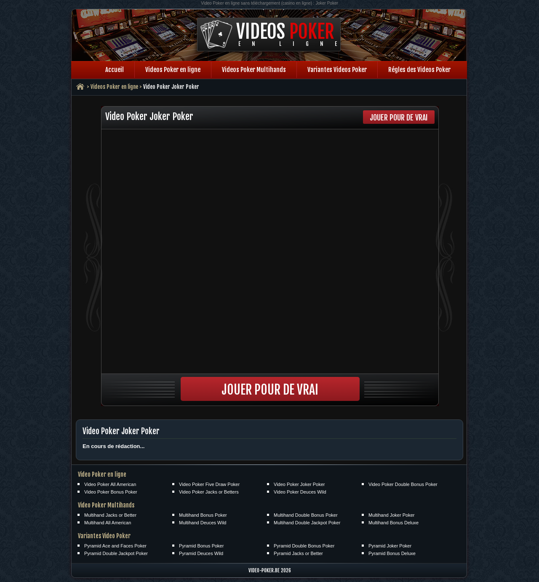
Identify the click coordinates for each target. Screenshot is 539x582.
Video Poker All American (110, 484)
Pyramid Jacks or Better (298, 553)
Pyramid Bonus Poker (201, 545)
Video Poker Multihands (106, 505)
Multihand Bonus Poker (203, 515)
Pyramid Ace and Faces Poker (115, 545)
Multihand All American (107, 522)
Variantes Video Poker (104, 535)
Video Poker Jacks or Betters (209, 491)
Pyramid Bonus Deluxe (392, 553)
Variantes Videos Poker (337, 70)
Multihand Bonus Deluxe (393, 522)
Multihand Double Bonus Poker (306, 515)
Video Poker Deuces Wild (300, 491)
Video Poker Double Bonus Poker (403, 484)
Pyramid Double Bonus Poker (304, 545)
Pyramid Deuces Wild (201, 553)
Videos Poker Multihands (254, 70)
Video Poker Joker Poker (299, 484)
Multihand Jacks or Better (110, 515)
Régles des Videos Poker (419, 70)
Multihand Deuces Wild (203, 522)
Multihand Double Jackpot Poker (307, 522)
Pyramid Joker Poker (389, 545)
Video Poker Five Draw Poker (209, 484)
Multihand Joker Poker (391, 515)
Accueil (114, 70)
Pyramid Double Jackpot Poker (116, 553)
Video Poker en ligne (102, 474)
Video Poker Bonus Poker (110, 491)
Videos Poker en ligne (172, 70)
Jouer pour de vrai (399, 117)
